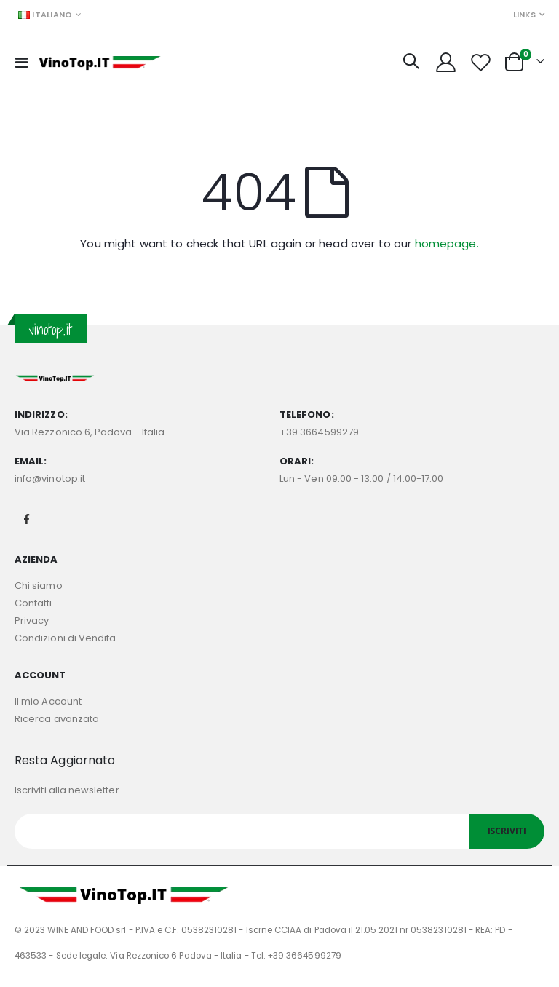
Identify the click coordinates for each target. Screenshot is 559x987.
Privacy (32, 620)
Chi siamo (39, 585)
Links (524, 14)
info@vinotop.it (50, 478)
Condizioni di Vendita (65, 638)
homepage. (447, 243)
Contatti (33, 603)
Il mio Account (48, 701)
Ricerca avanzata (57, 719)
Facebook (27, 519)
